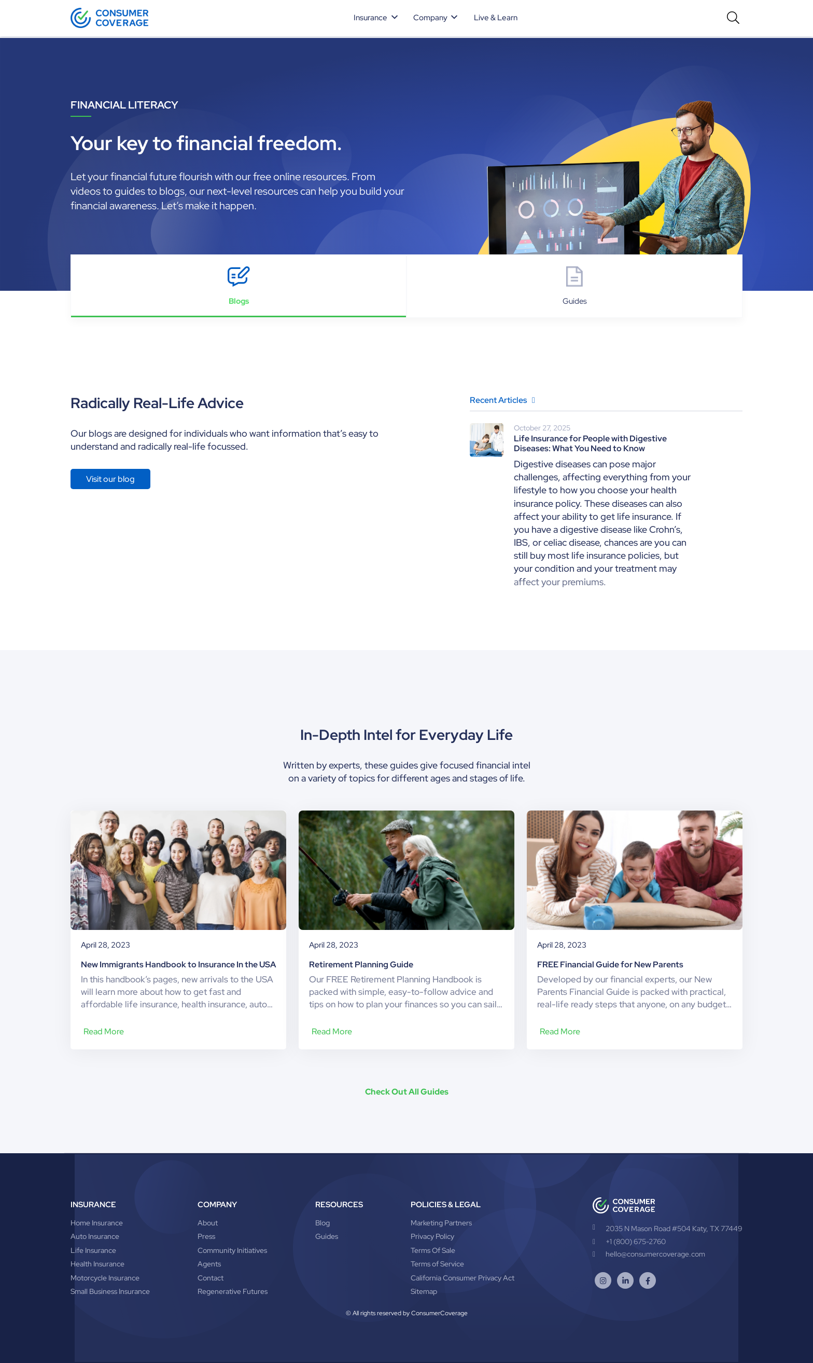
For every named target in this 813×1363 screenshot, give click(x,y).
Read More (103, 1031)
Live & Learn (495, 17)
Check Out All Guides (406, 1091)
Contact (210, 1278)
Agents (209, 1263)
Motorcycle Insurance (105, 1278)
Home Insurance (97, 1222)
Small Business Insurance (110, 1291)
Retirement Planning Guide (361, 964)
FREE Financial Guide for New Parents (610, 964)
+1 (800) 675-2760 (629, 1241)
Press (206, 1236)
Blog (322, 1222)
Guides (326, 1236)
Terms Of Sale (433, 1250)
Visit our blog (110, 479)
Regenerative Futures (233, 1291)
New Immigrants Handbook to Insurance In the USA (178, 964)
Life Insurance (93, 1250)
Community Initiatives (232, 1250)
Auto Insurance (95, 1236)
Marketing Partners (441, 1222)
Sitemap (424, 1291)
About (208, 1222)
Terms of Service (437, 1263)
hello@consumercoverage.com (649, 1254)
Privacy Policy (432, 1236)
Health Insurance (97, 1263)
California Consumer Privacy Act (462, 1278)
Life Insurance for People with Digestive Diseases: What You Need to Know (590, 443)
